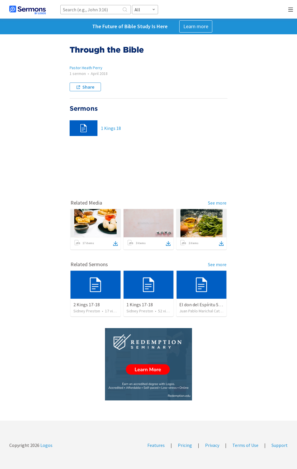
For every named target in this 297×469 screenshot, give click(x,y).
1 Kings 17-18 (139, 304)
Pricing (185, 445)
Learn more (195, 26)
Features (156, 445)
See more (217, 203)
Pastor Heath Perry (86, 67)
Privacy (212, 445)
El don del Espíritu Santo (203, 304)
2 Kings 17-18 (86, 304)
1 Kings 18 (111, 128)
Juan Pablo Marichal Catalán (203, 311)
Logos (45, 445)
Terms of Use (245, 445)
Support (279, 445)
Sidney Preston (86, 311)
